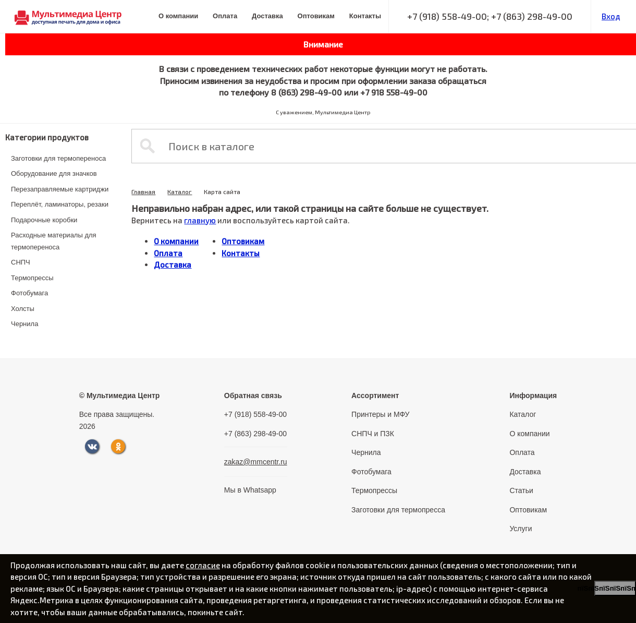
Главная (143, 191)
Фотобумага (29, 293)
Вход (611, 16)
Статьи (521, 490)
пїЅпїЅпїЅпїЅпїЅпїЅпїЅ (615, 588)
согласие (203, 565)
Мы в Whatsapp (250, 490)
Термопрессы (32, 278)
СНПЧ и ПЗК (372, 433)
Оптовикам (316, 16)
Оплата (225, 16)
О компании (178, 16)
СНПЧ (20, 262)
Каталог (179, 191)
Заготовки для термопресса (398, 510)
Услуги (520, 528)
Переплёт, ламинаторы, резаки (59, 204)
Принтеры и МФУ (380, 414)
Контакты (365, 16)
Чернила (24, 324)
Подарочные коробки (44, 220)
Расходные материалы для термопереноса (53, 241)
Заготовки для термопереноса (58, 158)
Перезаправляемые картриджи (59, 189)
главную (200, 220)
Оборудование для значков (54, 173)
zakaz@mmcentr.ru (255, 462)
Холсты (22, 309)
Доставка (267, 16)
